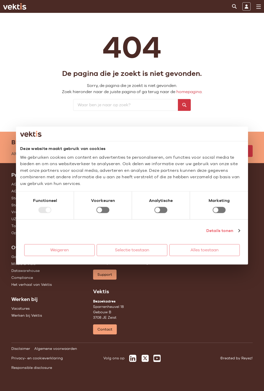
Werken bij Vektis (26, 315)
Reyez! (247, 358)
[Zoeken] (234, 6)
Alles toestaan (205, 249)
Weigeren (59, 249)
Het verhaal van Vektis (31, 284)
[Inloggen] (246, 6)
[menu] (258, 7)
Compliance (22, 278)
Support (104, 274)
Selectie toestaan (132, 249)
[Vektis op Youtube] (157, 358)
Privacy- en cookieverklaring (37, 358)
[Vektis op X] (145, 358)
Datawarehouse (25, 271)
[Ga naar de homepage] (14, 6)
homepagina (189, 91)
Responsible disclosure (31, 368)
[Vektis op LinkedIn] (133, 358)
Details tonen (219, 230)
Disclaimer (20, 348)
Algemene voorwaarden (55, 348)
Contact (104, 329)
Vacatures (20, 308)
